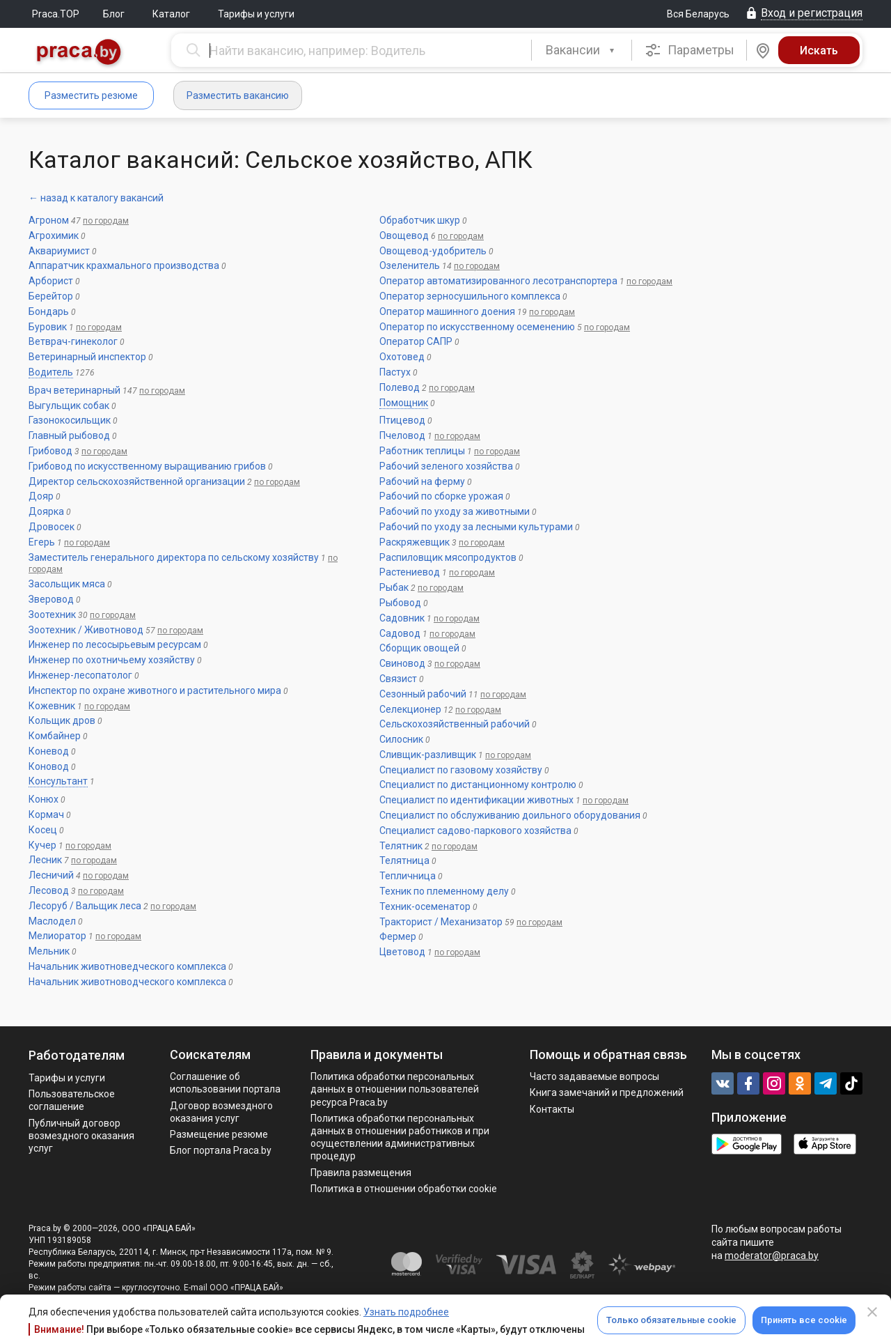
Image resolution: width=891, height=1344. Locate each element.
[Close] (872, 1312)
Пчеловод (402, 435)
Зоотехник (52, 614)
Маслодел (52, 921)
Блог (114, 14)
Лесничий (51, 875)
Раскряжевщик (414, 542)
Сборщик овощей (419, 648)
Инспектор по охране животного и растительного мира (155, 690)
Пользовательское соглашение (72, 1100)
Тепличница (407, 875)
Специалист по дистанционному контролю (477, 784)
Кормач (46, 814)
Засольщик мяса (67, 583)
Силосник (401, 739)
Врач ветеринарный (74, 390)
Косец (43, 829)
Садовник (402, 618)
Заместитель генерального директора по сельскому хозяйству (174, 557)
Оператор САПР (415, 341)
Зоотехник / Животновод (86, 629)
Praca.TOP (55, 14)
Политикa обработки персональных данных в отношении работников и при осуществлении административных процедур (399, 1137)
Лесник (45, 859)
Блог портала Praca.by (220, 1150)
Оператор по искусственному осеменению (477, 326)
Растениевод (409, 572)
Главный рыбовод (69, 435)
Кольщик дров (62, 720)
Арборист (51, 280)
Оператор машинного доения (447, 311)
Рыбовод (400, 602)
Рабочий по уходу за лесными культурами (476, 526)
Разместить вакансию (238, 95)
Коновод (49, 766)
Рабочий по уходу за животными (454, 511)
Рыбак (394, 587)
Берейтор (51, 296)
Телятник (401, 845)
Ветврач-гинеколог (73, 341)
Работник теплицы (422, 450)
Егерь (42, 542)
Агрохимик (54, 235)
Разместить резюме (91, 95)
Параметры (689, 50)
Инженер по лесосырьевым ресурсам (115, 644)
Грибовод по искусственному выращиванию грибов (147, 466)
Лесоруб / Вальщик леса (85, 905)
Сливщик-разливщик (427, 754)
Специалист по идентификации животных (476, 799)
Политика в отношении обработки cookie (403, 1188)
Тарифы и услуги (256, 14)
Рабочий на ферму (422, 481)
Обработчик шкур (419, 220)
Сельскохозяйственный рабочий (454, 723)
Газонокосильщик (70, 420)
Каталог (171, 14)
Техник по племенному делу (444, 891)
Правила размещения (360, 1172)
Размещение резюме (219, 1134)
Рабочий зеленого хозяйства (446, 466)
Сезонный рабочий (422, 694)
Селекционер (410, 709)
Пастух (395, 372)
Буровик (48, 326)
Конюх (43, 799)
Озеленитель (409, 265)
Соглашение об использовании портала (225, 1083)
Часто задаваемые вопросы (594, 1076)
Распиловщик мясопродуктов (448, 557)
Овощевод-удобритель (433, 250)
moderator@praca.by (772, 1255)
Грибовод (50, 450)
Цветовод (402, 951)
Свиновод (402, 663)
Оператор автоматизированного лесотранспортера (498, 280)
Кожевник (52, 705)
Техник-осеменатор (425, 906)
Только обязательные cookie (671, 1320)
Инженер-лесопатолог (80, 675)
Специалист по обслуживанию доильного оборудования (509, 815)
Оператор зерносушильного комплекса (469, 296)
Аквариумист (59, 250)
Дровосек (51, 526)
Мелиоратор (57, 935)
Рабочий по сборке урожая (441, 496)
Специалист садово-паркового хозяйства (475, 830)
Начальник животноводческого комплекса (127, 981)
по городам (106, 221)
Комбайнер (55, 735)
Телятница (404, 860)
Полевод (399, 387)
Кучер (42, 845)
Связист (398, 678)
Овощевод (404, 235)
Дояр (41, 496)
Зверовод (51, 599)
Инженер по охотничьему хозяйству (112, 659)
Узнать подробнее (406, 1312)
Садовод (399, 633)
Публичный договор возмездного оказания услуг (81, 1136)
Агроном (49, 220)
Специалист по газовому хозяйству (460, 769)
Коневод (49, 751)
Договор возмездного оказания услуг (221, 1112)
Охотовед (402, 356)
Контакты (552, 1109)
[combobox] (581, 50)
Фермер (397, 936)
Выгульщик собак (69, 405)
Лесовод (49, 890)
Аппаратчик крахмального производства (124, 265)
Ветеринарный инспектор (87, 356)
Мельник (49, 951)
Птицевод (402, 420)
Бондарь (49, 311)
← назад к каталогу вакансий (96, 197)
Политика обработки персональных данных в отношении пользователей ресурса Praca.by (394, 1089)
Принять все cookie (804, 1320)
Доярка (46, 511)
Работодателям (77, 1055)
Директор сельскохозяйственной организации (137, 481)
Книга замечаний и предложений (607, 1092)
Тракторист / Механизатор (441, 921)
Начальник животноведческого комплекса (127, 966)
